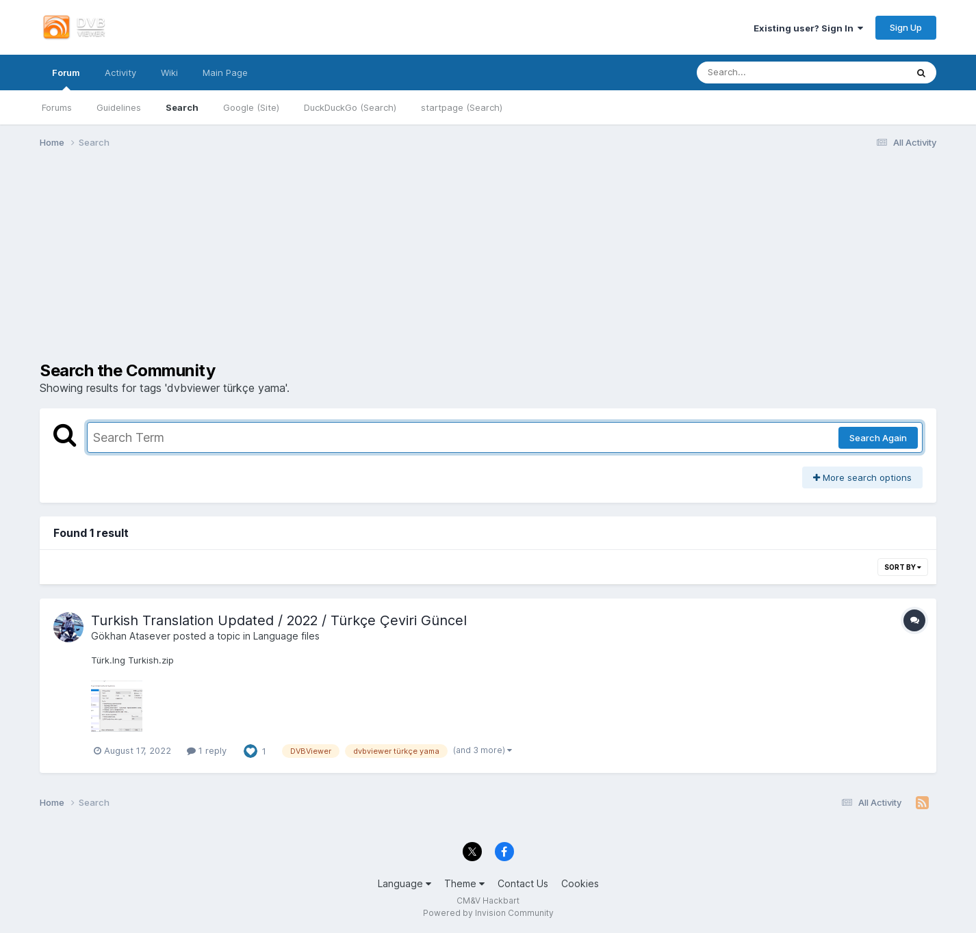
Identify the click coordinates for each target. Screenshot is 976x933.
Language (404, 883)
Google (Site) (251, 107)
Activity (120, 72)
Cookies (580, 883)
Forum (66, 78)
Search (182, 107)
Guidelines (119, 107)
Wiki (169, 72)
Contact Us (523, 883)
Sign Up (906, 27)
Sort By (902, 567)
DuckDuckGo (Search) (350, 107)
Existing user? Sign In (808, 28)
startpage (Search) (461, 107)
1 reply (207, 750)
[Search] (763, 72)
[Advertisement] (488, 265)
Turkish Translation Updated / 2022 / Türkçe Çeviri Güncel (279, 620)
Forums (57, 107)
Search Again (878, 437)
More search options (862, 477)
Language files (286, 636)
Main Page (225, 72)
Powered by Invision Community (488, 913)
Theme (464, 883)
